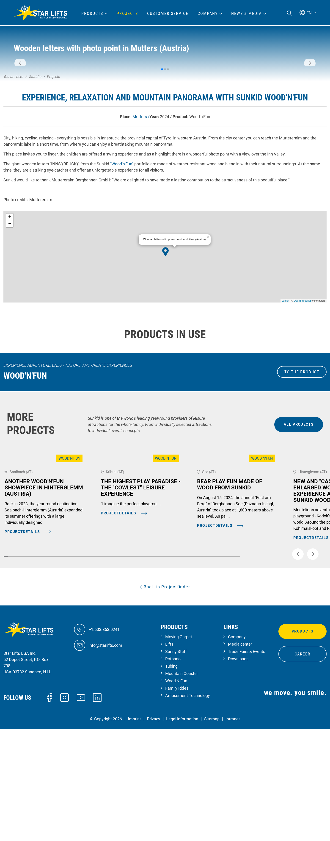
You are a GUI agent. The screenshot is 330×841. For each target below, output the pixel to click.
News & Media (246, 13)
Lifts (169, 757)
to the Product (301, 437)
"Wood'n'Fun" (121, 229)
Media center (240, 757)
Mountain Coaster (181, 787)
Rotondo (173, 772)
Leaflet (285, 365)
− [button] (9, 289)
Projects (127, 13)
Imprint (134, 832)
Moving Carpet (178, 750)
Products (303, 745)
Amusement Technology (187, 809)
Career (303, 767)
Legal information (182, 832)
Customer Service (167, 13)
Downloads (238, 772)
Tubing (171, 779)
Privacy (153, 832)
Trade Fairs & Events (246, 765)
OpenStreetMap (303, 365)
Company (237, 750)
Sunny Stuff (176, 765)
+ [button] (9, 282)
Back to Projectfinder (165, 700)
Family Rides (176, 801)
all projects (299, 489)
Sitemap (212, 832)
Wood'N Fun (176, 794)
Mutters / (140, 181)
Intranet (233, 832)
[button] (20, 96)
